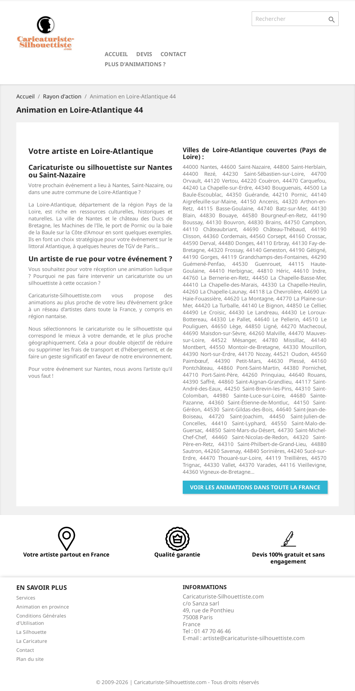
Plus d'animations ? (135, 64)
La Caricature (31, 641)
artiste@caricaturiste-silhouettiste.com (254, 638)
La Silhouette (31, 632)
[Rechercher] (295, 18)
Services (25, 597)
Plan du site (30, 659)
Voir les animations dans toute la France (255, 487)
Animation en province (42, 606)
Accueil (116, 54)
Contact (173, 54)
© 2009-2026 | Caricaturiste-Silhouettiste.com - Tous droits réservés (177, 682)
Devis (144, 54)
